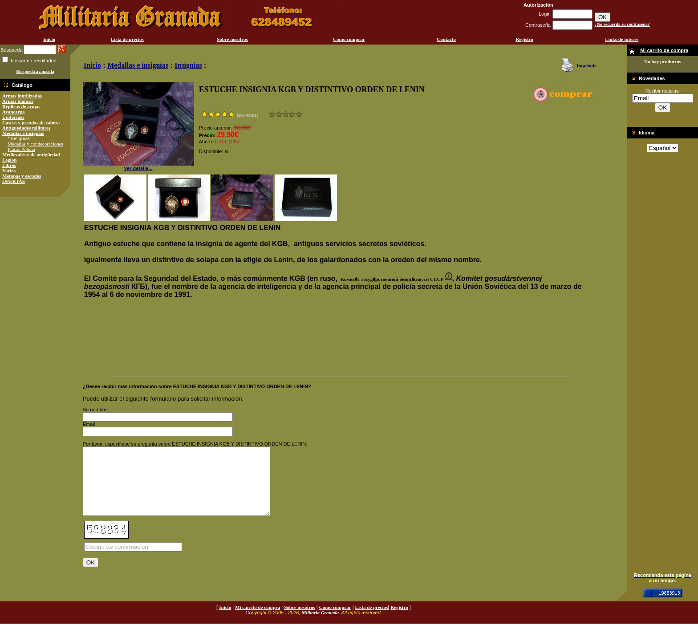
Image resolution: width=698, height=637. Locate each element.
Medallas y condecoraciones (35, 143)
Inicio (49, 39)
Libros (9, 165)
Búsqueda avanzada (35, 71)
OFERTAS (13, 181)
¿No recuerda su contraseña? (622, 24)
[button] (391, 279)
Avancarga (13, 111)
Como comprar (349, 39)
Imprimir (586, 65)
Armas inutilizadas (22, 95)
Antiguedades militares (26, 127)
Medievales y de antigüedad (31, 154)
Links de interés (621, 39)
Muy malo (272, 114)
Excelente (299, 114)
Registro (524, 39)
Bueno (285, 114)
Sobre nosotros (232, 39)
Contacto (446, 39)
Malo (279, 114)
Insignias (188, 65)
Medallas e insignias (23, 133)
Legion (9, 159)
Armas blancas (17, 101)
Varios (9, 170)
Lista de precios (127, 39)
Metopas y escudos (21, 176)
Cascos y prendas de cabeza (31, 122)
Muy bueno (292, 114)
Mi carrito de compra (257, 620)
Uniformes (13, 117)
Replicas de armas (21, 106)
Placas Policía (21, 149)
